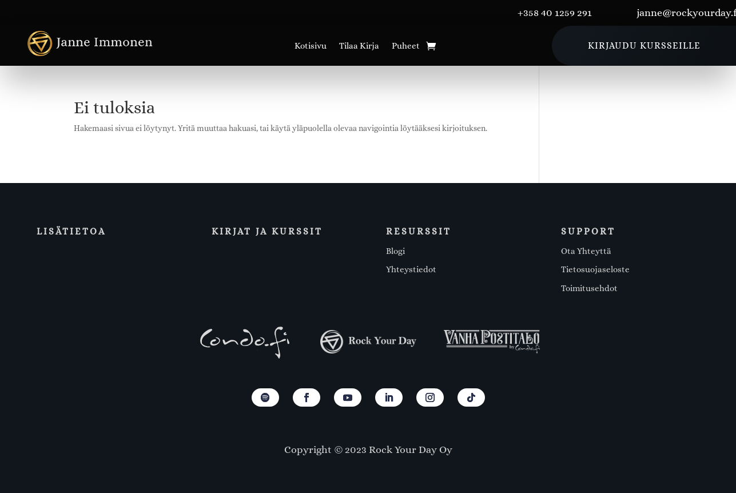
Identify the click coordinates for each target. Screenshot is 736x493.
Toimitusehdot (589, 288)
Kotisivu (311, 46)
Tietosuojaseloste (595, 269)
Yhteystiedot (411, 269)
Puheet (406, 46)
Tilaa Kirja (359, 46)
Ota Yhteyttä (586, 251)
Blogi (395, 251)
